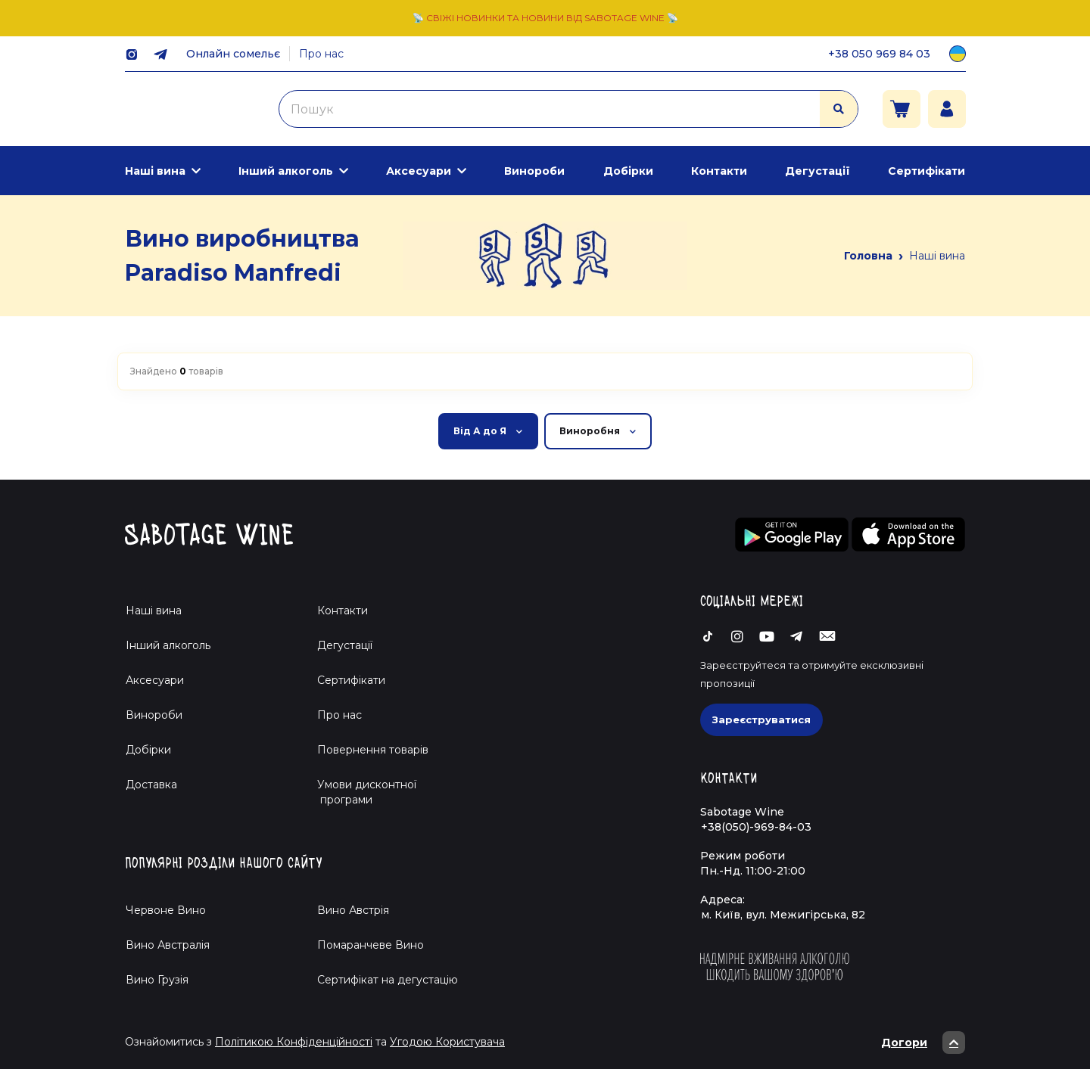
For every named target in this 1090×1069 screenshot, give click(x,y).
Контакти (719, 171)
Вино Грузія (157, 980)
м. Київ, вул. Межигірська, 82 (783, 914)
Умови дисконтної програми (360, 792)
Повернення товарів (372, 750)
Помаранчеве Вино (370, 945)
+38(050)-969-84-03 (756, 827)
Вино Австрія (353, 910)
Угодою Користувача (447, 1042)
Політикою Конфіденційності (293, 1042)
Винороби (534, 171)
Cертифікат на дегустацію (387, 980)
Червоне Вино (166, 910)
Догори (923, 1042)
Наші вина (155, 171)
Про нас (321, 54)
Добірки (628, 171)
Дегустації (817, 171)
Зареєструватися (761, 719)
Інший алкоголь (285, 171)
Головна (868, 256)
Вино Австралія (168, 945)
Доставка (151, 784)
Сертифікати (926, 171)
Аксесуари (418, 171)
